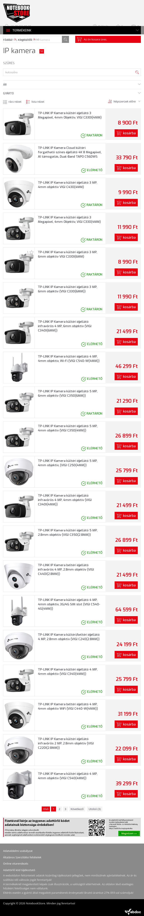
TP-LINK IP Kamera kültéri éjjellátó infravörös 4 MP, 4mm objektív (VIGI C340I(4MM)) (65, 500)
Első (46, 809)
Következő (77, 809)
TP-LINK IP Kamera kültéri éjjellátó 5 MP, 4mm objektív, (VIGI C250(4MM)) (67, 463)
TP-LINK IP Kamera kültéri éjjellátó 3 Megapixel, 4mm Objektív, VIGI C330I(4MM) (70, 115)
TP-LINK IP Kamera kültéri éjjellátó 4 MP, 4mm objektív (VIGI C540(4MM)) (67, 776)
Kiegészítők (25, 40)
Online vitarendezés (15, 863)
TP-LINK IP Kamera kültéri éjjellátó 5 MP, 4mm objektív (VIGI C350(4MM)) (67, 428)
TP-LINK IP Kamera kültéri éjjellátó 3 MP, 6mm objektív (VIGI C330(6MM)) (67, 289)
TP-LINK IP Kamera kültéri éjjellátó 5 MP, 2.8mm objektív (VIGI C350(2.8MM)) (67, 532)
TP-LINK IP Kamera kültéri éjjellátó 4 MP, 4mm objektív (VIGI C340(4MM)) (67, 671)
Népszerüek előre (125, 101)
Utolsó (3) (95, 809)
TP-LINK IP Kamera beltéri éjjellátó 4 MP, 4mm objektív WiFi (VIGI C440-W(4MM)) (68, 706)
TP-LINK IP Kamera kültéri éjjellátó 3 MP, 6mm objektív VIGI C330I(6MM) (67, 254)
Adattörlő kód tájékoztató (19, 870)
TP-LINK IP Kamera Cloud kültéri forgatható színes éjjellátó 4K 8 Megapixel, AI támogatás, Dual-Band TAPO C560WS (69, 152)
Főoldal (7, 40)
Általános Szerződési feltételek (22, 857)
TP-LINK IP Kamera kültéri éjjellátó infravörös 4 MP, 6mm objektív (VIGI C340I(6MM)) (64, 326)
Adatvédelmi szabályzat (18, 851)
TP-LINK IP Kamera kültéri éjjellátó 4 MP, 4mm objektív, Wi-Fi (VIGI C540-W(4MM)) (69, 358)
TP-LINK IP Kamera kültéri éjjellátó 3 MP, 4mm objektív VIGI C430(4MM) (67, 185)
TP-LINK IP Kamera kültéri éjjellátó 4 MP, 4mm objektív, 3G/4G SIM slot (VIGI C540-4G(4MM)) (69, 604)
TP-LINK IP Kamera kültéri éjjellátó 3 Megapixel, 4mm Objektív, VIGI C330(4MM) (69, 219)
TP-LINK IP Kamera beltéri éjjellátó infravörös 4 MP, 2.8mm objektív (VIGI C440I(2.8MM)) (66, 569)
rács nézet (15, 101)
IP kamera (43, 40)
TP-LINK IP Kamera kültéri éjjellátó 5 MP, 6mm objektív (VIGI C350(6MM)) (67, 393)
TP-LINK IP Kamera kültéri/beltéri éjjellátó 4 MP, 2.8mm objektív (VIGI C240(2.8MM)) (69, 637)
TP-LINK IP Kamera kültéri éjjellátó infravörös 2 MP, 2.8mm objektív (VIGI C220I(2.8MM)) (66, 743)
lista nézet (37, 101)
